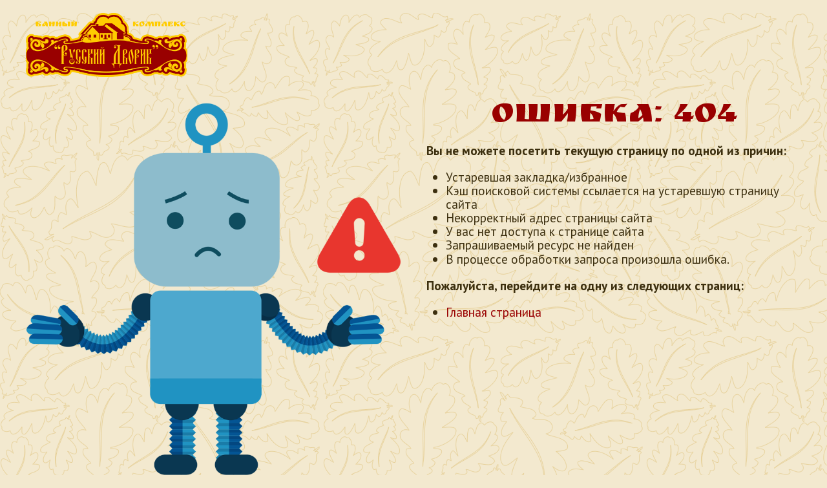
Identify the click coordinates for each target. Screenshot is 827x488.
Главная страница (493, 312)
